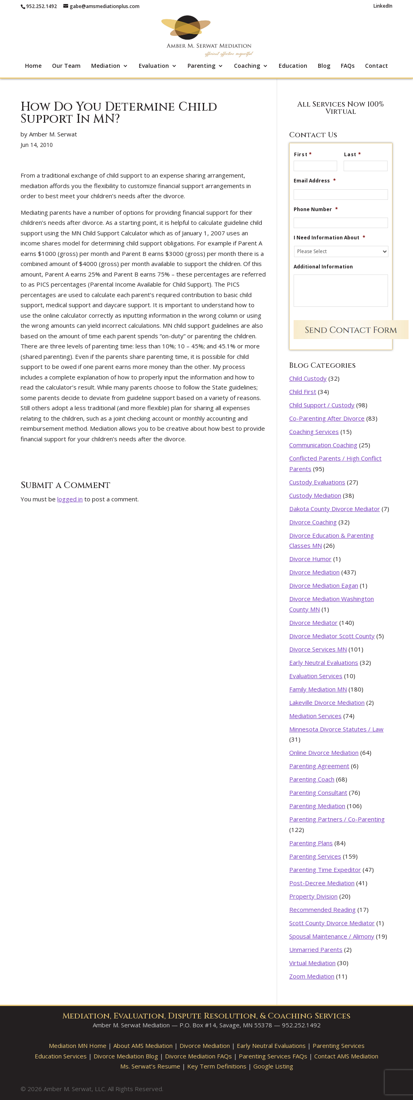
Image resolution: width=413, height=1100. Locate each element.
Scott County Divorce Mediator (332, 923)
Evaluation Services (315, 676)
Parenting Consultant (318, 792)
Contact (376, 66)
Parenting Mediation (317, 806)
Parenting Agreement (319, 766)
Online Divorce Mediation (324, 752)
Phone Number (316, 209)
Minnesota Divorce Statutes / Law (336, 729)
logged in (70, 499)
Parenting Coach (311, 779)
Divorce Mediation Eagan (323, 585)
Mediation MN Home (77, 1045)
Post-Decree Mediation (322, 883)
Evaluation (154, 66)
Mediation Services (315, 716)
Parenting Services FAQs (273, 1056)
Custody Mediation (315, 495)
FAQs (348, 66)
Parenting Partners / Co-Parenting (337, 819)
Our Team (66, 66)
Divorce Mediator (313, 622)
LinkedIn (382, 6)
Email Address (315, 181)
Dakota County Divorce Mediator (334, 509)
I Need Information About (329, 238)
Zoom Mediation (311, 976)
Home (33, 66)
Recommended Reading (322, 909)
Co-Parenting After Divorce (327, 418)
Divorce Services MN (318, 649)
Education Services (61, 1056)
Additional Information (323, 267)
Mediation (105, 66)
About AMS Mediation (143, 1045)
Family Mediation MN (318, 689)
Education (293, 66)
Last (355, 154)
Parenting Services (315, 856)
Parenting (201, 66)
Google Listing (273, 1066)
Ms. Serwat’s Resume (150, 1066)
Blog (324, 66)
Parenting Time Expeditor (325, 869)
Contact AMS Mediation (346, 1056)
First (306, 154)
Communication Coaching (323, 445)
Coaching (247, 66)
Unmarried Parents (315, 949)
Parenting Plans (311, 843)
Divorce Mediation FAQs (198, 1056)
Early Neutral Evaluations (323, 662)
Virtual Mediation (312, 963)
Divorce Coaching (313, 522)
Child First (302, 392)
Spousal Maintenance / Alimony (331, 936)
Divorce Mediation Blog (126, 1056)
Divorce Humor (310, 559)
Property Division (313, 896)
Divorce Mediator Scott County (332, 636)
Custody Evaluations (317, 482)
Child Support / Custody (322, 405)
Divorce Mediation (314, 572)
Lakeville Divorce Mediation (327, 702)
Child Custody (308, 378)
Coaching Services (314, 431)
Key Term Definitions (216, 1066)
